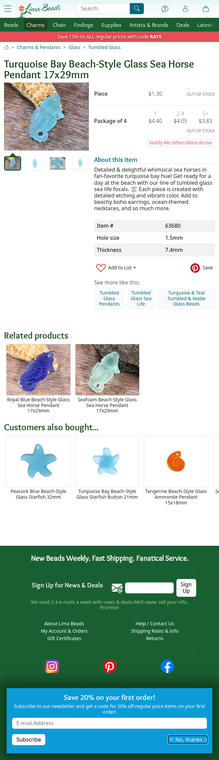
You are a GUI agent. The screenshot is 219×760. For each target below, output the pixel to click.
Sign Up (186, 587)
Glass (74, 47)
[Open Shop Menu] (7, 9)
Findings (83, 24)
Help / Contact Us (154, 623)
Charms (35, 24)
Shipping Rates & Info (154, 631)
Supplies (111, 24)
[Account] (185, 8)
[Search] (137, 8)
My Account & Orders (64, 631)
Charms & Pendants (38, 47)
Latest (205, 24)
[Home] (6, 47)
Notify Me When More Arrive (180, 142)
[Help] (165, 9)
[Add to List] (116, 268)
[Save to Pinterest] (201, 268)
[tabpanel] (46, 116)
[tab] (12, 163)
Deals (182, 24)
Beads (11, 24)
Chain (59, 24)
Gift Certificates (64, 638)
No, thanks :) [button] (188, 739)
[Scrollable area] (111, 379)
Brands (148, 24)
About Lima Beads (64, 623)
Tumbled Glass (104, 47)
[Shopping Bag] (206, 9)
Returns (154, 638)
